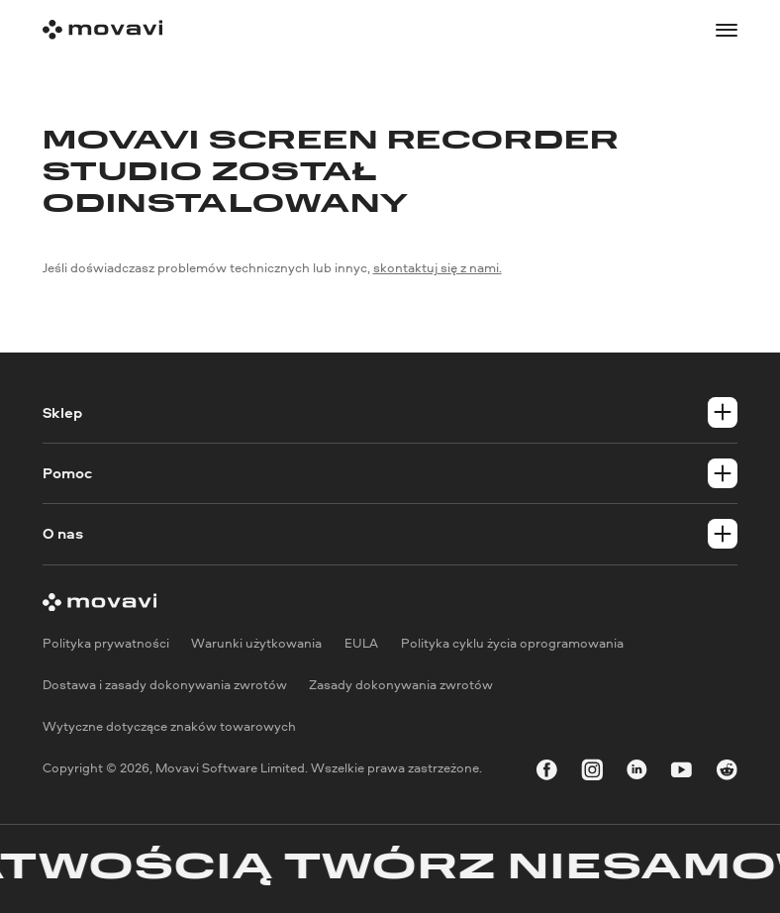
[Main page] (102, 30)
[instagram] (592, 773)
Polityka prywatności (106, 644)
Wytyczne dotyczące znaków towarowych (169, 726)
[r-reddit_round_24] (727, 773)
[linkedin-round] (637, 773)
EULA (361, 644)
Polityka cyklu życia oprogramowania (512, 644)
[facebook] (547, 773)
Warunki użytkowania (256, 644)
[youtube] (681, 773)
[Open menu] (727, 30)
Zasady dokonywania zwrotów (401, 684)
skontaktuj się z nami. (437, 267)
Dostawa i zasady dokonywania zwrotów (165, 684)
